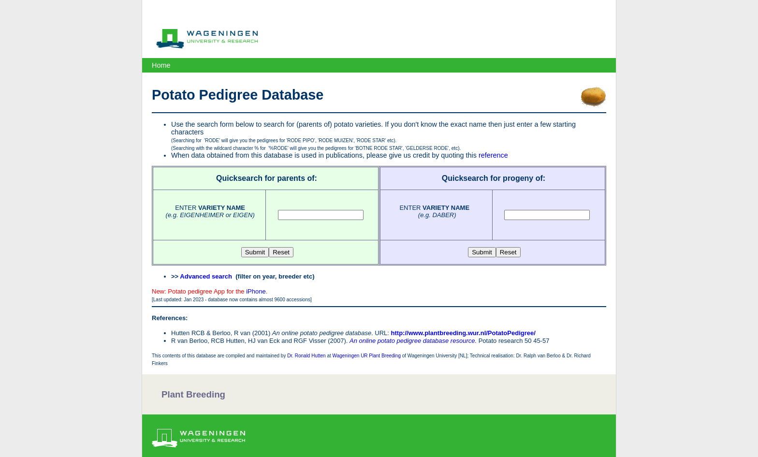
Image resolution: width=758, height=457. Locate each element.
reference (493, 155)
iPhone (255, 291)
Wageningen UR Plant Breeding (367, 355)
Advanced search (206, 276)
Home (161, 65)
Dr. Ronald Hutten (306, 355)
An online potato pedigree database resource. (413, 340)
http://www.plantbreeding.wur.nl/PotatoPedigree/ (463, 333)
